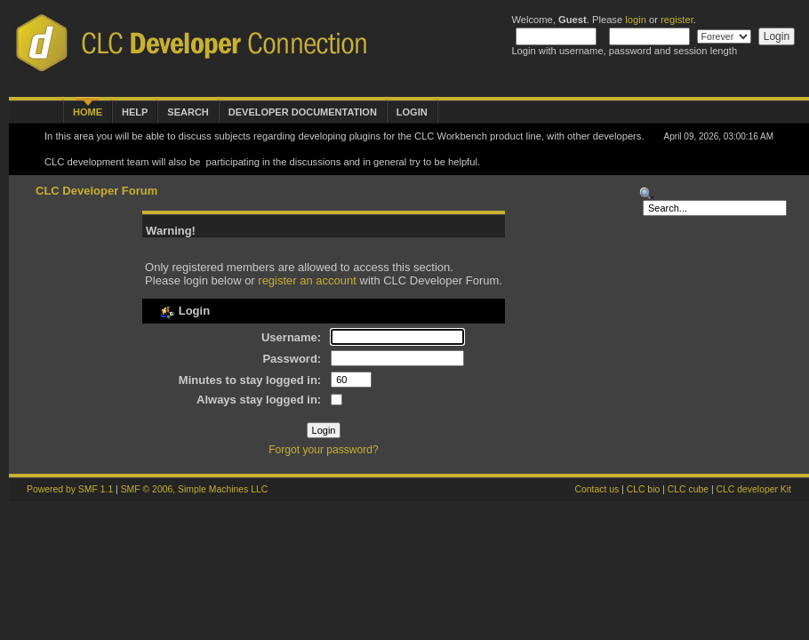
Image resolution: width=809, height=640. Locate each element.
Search (187, 112)
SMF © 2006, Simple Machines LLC (194, 489)
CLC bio (644, 489)
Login (412, 112)
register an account (307, 280)
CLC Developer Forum (96, 190)
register (677, 19)
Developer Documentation (302, 112)
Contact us (596, 489)
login (635, 19)
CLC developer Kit (754, 489)
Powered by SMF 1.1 (70, 489)
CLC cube (688, 489)
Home (87, 112)
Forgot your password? (323, 450)
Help (135, 112)
